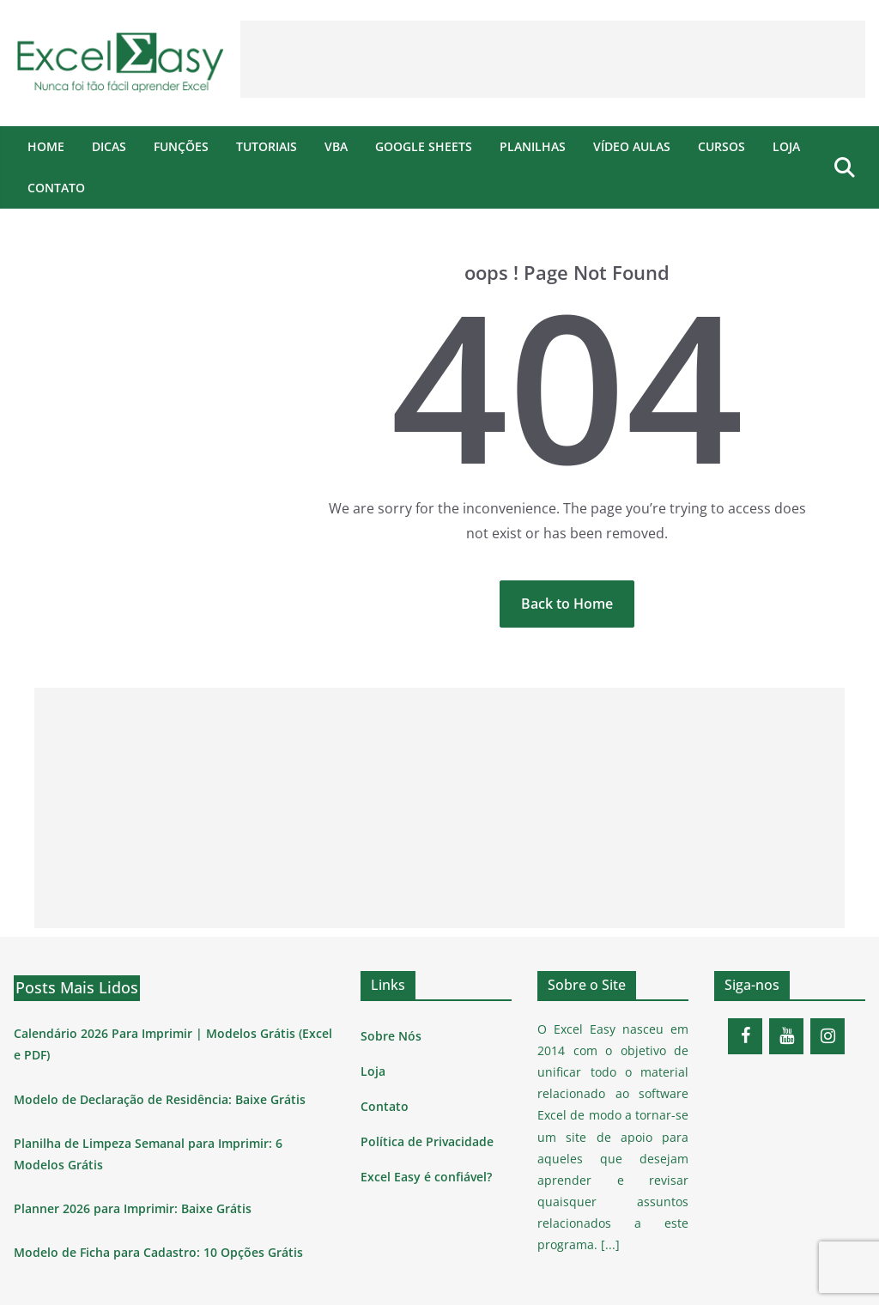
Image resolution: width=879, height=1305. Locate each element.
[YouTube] (786, 1036)
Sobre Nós (391, 1036)
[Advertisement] (552, 59)
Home (45, 146)
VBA (336, 146)
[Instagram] (827, 1036)
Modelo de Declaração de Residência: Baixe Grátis (160, 1099)
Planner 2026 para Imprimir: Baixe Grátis (133, 1208)
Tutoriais (266, 146)
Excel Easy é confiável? (426, 1176)
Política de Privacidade (427, 1141)
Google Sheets (423, 146)
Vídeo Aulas (631, 146)
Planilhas (533, 146)
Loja (786, 146)
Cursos (721, 146)
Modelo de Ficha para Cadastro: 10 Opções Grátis (158, 1252)
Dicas (109, 146)
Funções (181, 146)
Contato (56, 187)
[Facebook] (745, 1036)
